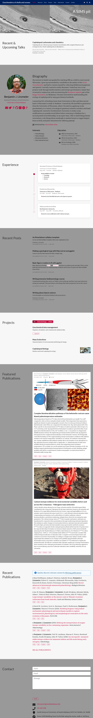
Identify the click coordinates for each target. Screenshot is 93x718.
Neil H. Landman (58, 636)
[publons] (27, 108)
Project (45, 457)
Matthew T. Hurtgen (72, 463)
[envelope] (6, 108)
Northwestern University (47, 210)
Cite (40, 457)
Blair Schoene (51, 596)
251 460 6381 (41, 710)
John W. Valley (76, 596)
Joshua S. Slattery (53, 579)
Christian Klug (67, 584)
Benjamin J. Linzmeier (38, 53)
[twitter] (10, 108)
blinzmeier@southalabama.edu (48, 706)
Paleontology (41, 323)
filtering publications (73, 574)
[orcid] (23, 108)
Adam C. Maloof (38, 596)
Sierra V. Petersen (38, 465)
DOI (50, 457)
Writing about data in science (44, 294)
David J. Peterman (54, 584)
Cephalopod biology (40, 350)
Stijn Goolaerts (80, 582)
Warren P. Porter (47, 610)
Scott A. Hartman (55, 608)
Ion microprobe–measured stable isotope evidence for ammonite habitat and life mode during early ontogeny (60, 640)
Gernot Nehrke (66, 375)
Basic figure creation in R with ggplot (47, 264)
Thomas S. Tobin (47, 465)
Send (35, 700)
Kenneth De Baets (39, 584)
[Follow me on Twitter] (84, 2)
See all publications (41, 651)
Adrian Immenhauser (44, 377)
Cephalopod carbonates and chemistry (47, 42)
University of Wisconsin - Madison (50, 192)
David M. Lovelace (41, 608)
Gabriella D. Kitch (57, 465)
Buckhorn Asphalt (74, 92)
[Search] (87, 2)
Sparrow (36, 335)
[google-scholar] (13, 108)
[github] (16, 108)
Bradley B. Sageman (62, 463)
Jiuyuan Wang (65, 465)
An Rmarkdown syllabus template (45, 239)
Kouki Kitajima (58, 375)
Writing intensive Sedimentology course (48, 280)
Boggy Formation (39, 95)
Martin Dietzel (74, 375)
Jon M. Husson (39, 594)
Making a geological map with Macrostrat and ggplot (53, 252)
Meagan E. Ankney (83, 463)
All (34, 323)
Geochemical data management (45, 329)
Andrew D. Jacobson (51, 463)
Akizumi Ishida (82, 594)
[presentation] (43, 695)
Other (50, 323)
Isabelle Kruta (66, 579)
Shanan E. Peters (63, 596)
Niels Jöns (81, 375)
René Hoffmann (38, 375)
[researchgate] (20, 108)
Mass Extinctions (39, 341)
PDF (36, 457)
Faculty (52, 378)
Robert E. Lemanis (48, 582)
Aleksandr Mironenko (65, 582)
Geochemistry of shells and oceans (16, 2)
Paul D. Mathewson (70, 608)
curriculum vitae (51, 125)
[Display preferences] (89, 2)
